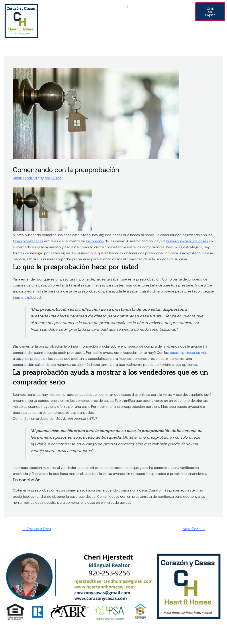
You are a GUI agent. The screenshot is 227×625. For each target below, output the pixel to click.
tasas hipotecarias (28, 241)
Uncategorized (25, 177)
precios (36, 358)
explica (30, 297)
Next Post (193, 528)
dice (26, 418)
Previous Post (36, 528)
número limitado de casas (187, 241)
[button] (126, 6)
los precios (95, 241)
